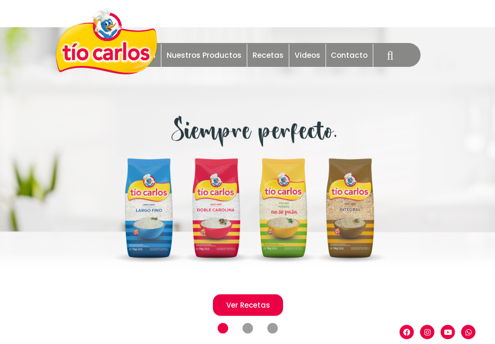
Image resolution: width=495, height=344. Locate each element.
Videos (307, 55)
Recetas (268, 55)
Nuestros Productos (204, 55)
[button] (223, 328)
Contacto (349, 55)
